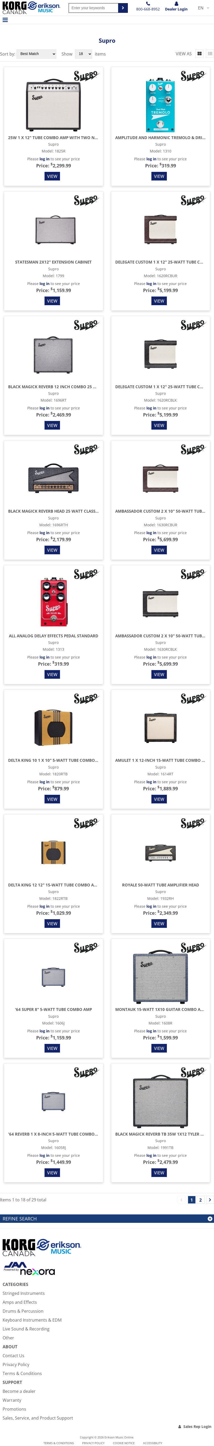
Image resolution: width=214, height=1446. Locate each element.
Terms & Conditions (22, 1373)
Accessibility (152, 1443)
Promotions (14, 1409)
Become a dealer (19, 1391)
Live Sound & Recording (26, 1329)
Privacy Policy (16, 1364)
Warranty (12, 1400)
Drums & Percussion (23, 1311)
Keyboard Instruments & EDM (32, 1320)
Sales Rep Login (197, 1426)
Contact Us (13, 1356)
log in (45, 158)
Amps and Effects (20, 1302)
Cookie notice (124, 1443)
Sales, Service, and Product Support (38, 1418)
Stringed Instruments (24, 1293)
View (52, 176)
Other (8, 1338)
